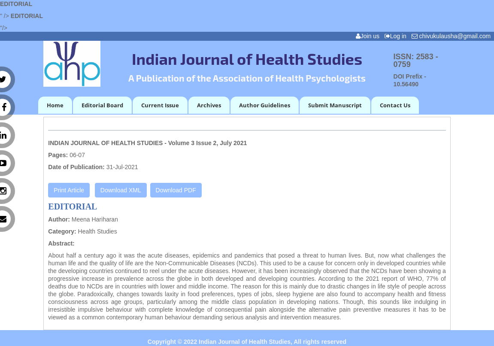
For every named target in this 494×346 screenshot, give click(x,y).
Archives (209, 105)
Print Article (69, 190)
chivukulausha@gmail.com (453, 36)
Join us (369, 36)
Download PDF (176, 190)
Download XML (120, 190)
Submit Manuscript (335, 105)
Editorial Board (102, 105)
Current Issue (160, 105)
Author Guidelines (264, 105)
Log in (397, 36)
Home (55, 105)
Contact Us (395, 105)
